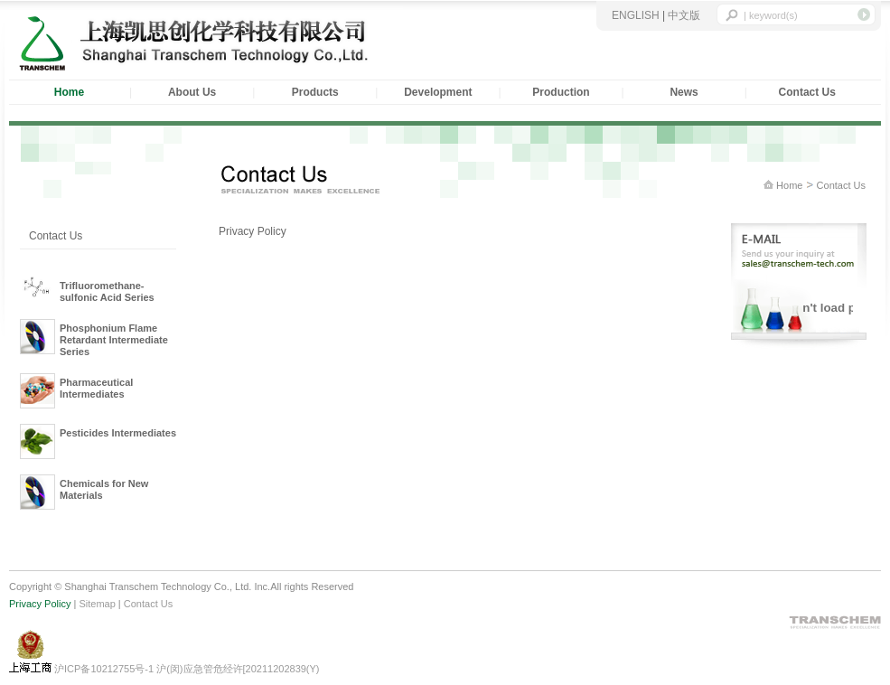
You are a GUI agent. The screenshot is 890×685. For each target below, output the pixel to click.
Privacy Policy (39, 603)
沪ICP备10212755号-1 (105, 668)
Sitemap (97, 603)
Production (560, 92)
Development (438, 92)
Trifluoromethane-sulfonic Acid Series (107, 291)
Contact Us (807, 92)
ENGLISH (636, 15)
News (684, 92)
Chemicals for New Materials (104, 489)
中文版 (684, 15)
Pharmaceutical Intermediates (96, 388)
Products (315, 92)
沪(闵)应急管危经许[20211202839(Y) (237, 668)
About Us (192, 92)
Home (787, 185)
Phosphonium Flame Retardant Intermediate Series (114, 340)
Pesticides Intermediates (118, 432)
